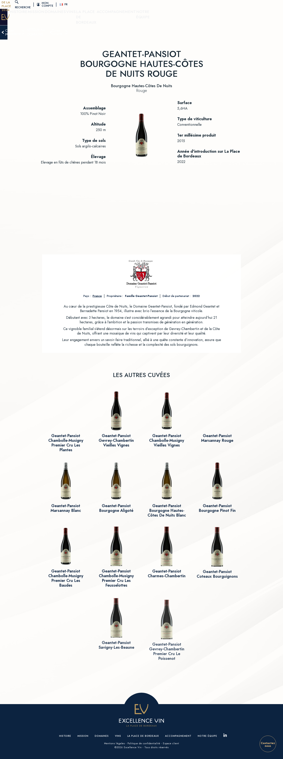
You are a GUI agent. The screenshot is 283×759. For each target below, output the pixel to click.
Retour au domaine (144, 35)
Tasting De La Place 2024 (52, 4)
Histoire (90, 20)
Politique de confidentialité (144, 743)
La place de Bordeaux (171, 20)
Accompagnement (210, 20)
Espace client (171, 743)
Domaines (128, 20)
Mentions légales (114, 743)
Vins (145, 20)
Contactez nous (268, 744)
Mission (108, 20)
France (97, 296)
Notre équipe (241, 20)
